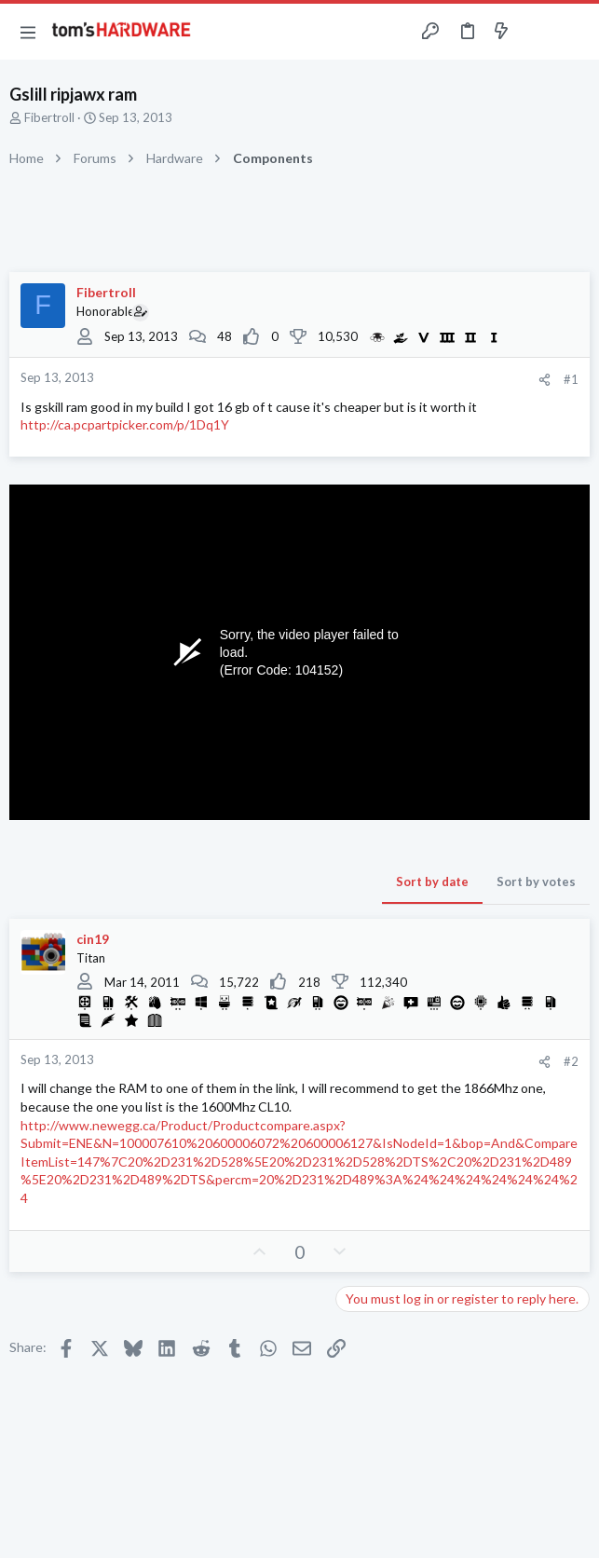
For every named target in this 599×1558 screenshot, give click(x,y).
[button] (28, 32)
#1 (571, 379)
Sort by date (432, 881)
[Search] (574, 32)
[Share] (544, 380)
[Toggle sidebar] (537, 32)
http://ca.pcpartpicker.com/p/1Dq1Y (124, 424)
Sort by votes (536, 881)
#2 (571, 1061)
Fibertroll (49, 117)
